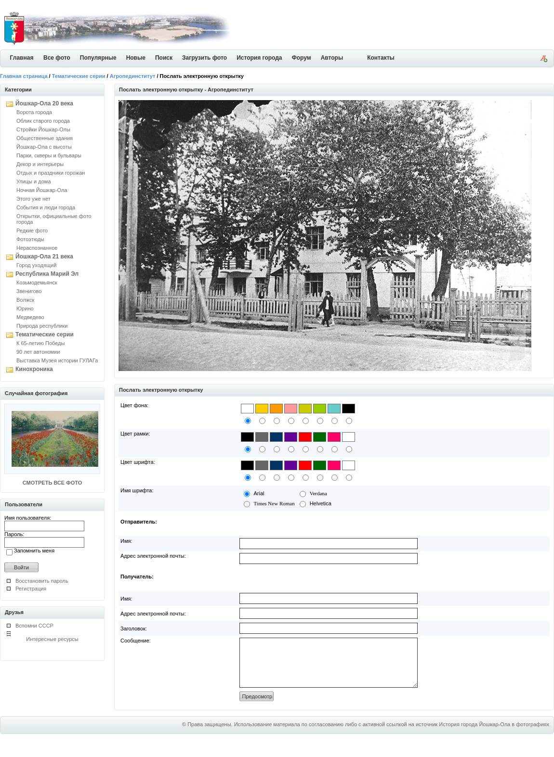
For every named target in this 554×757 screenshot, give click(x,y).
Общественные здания (44, 138)
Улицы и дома (33, 181)
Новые (135, 57)
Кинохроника (34, 369)
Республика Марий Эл (47, 273)
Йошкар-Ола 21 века (44, 256)
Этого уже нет (33, 199)
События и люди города (45, 207)
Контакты (381, 57)
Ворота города (34, 112)
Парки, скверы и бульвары (48, 155)
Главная (22, 57)
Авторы (332, 57)
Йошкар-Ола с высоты (44, 147)
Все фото (56, 57)
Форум (301, 57)
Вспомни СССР (34, 626)
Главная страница (24, 76)
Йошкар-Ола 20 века (44, 103)
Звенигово (28, 291)
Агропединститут (133, 76)
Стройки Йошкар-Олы (43, 129)
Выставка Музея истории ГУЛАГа (57, 360)
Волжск (25, 300)
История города (259, 57)
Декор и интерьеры (40, 164)
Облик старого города (43, 121)
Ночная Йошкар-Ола (41, 190)
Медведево (30, 317)
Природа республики (41, 326)
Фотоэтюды (30, 239)
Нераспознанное (36, 248)
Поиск (163, 57)
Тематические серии (79, 76)
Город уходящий (36, 265)
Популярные (98, 57)
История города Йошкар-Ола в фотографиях (494, 734)
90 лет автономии (38, 352)
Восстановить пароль (41, 581)
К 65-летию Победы (40, 343)
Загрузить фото (204, 57)
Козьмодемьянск (36, 282)
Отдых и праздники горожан (50, 173)
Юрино (25, 308)
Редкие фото (32, 230)
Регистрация (30, 588)
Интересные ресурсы (52, 639)
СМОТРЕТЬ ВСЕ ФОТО (52, 483)
